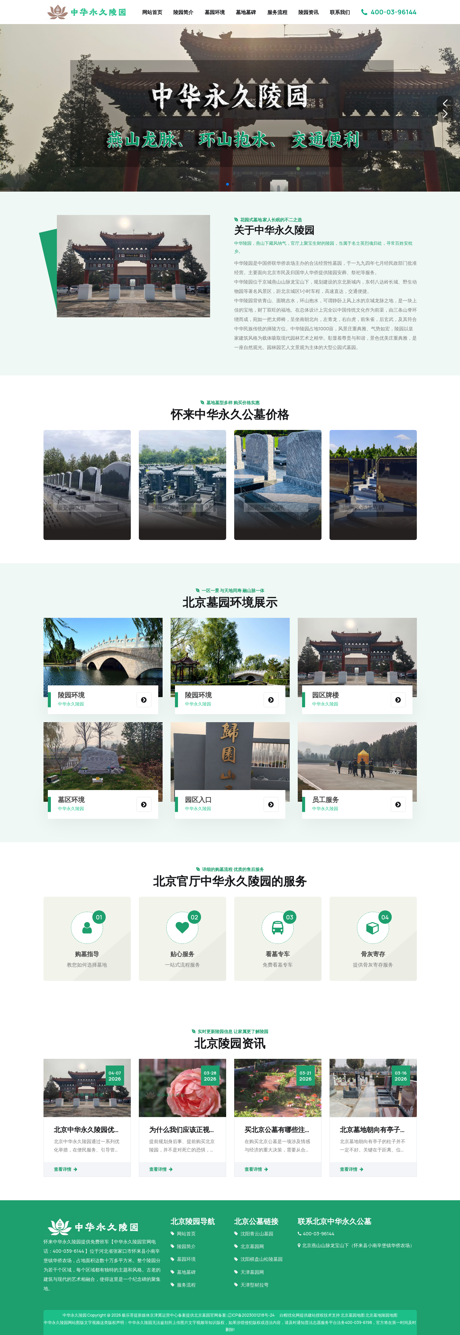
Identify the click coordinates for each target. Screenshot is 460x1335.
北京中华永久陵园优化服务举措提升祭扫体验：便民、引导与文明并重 (84, 1130)
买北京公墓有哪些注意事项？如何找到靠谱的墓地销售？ (275, 1130)
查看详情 (66, 1169)
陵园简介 (183, 12)
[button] (445, 104)
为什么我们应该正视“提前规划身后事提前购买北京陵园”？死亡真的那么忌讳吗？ (180, 1130)
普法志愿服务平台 (321, 1322)
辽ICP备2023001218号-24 (251, 1315)
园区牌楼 (325, 694)
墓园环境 (215, 12)
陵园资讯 (308, 12)
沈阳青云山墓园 (253, 1233)
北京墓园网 (249, 1246)
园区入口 (198, 799)
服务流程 (277, 12)
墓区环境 (71, 799)
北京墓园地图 (353, 1315)
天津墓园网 (249, 1272)
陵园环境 (71, 694)
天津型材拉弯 (251, 1285)
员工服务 (325, 799)
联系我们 (340, 12)
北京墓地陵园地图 (381, 1315)
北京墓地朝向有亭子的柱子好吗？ (370, 1130)
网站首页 (152, 12)
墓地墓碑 (246, 12)
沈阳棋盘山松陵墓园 (258, 1259)
